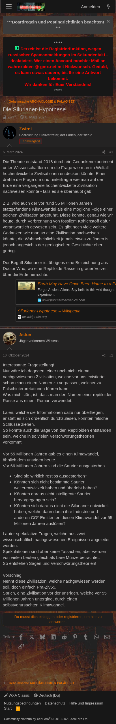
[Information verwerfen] (107, 22)
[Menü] (8, 6)
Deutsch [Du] (47, 695)
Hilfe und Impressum (86, 703)
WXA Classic (17, 695)
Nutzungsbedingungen (22, 703)
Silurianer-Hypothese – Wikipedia (49, 310)
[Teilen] (104, 152)
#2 (111, 355)
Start (8, 708)
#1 (111, 152)
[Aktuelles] (108, 6)
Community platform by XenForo (46, 719)
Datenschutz (55, 703)
